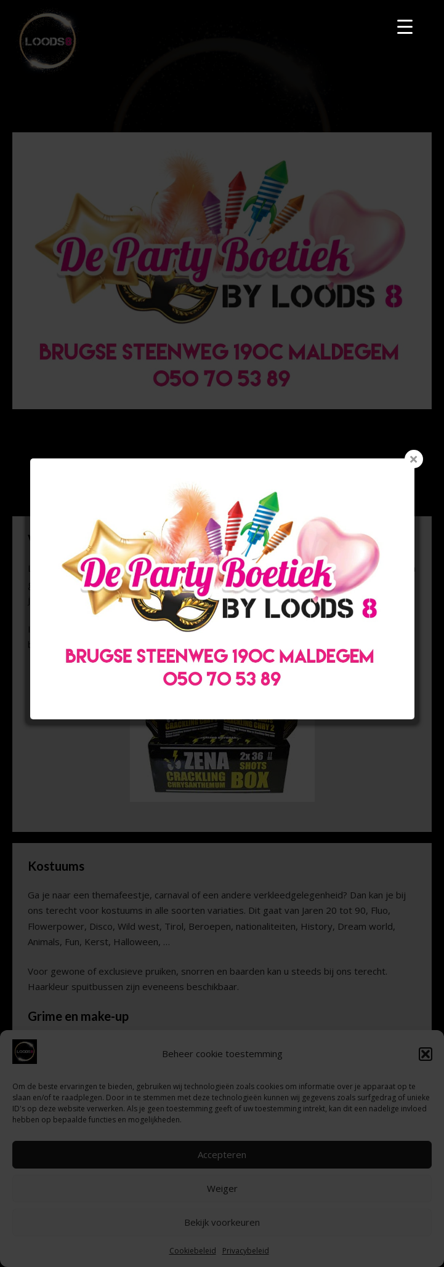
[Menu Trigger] (405, 26)
